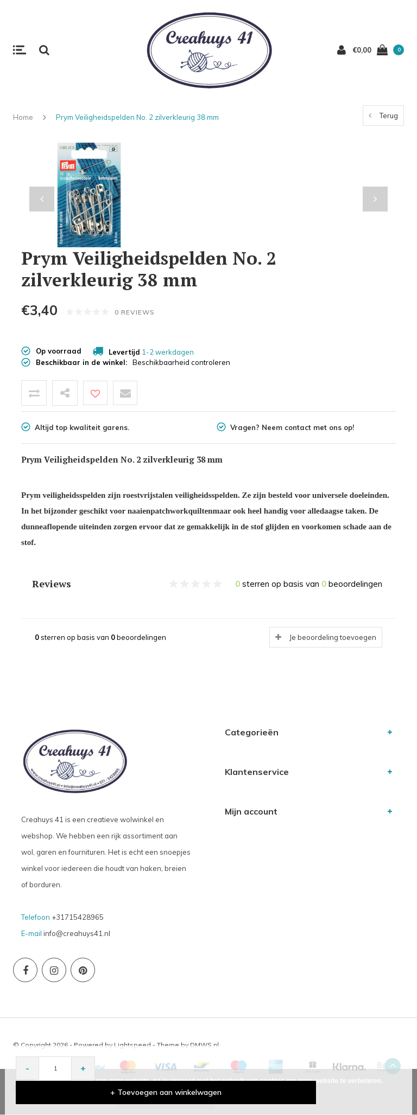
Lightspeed (132, 1045)
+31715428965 (78, 917)
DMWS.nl (204, 1045)
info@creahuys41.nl (76, 933)
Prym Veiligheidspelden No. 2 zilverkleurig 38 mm (137, 117)
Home (23, 117)
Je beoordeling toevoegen (332, 637)
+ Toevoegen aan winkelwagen (252, 1092)
